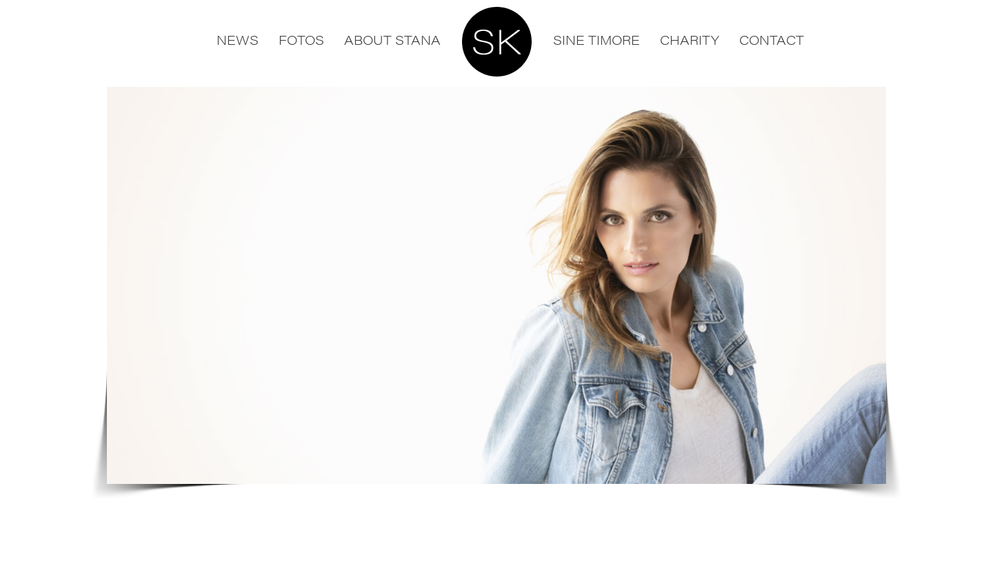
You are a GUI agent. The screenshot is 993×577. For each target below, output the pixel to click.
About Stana (392, 39)
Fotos (301, 39)
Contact (771, 39)
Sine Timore (596, 39)
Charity (689, 39)
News (238, 39)
